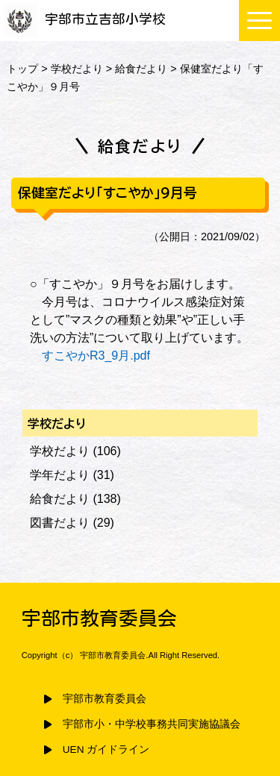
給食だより (141, 69)
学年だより (60, 475)
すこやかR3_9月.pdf (96, 355)
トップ (22, 69)
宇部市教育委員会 (104, 698)
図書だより (60, 522)
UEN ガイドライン (106, 749)
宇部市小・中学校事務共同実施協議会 (151, 724)
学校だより (77, 69)
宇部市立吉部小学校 (85, 19)
